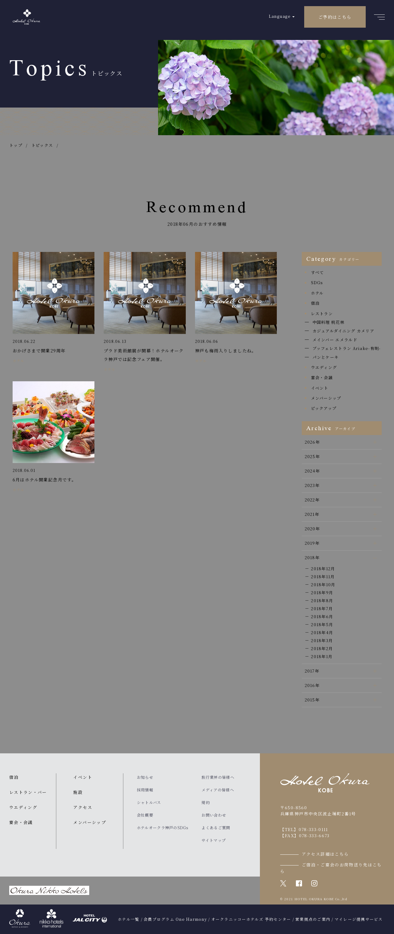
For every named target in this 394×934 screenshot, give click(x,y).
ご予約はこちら (335, 17)
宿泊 (315, 303)
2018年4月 (322, 632)
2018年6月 (322, 616)
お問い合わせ (213, 815)
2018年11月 (323, 576)
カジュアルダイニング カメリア (343, 331)
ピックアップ (324, 408)
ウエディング (324, 367)
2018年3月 (322, 640)
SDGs (317, 282)
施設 (78, 792)
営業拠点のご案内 (312, 919)
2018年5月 (322, 624)
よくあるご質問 (215, 827)
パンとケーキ (325, 357)
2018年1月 (321, 656)
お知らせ (145, 777)
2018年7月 (322, 608)
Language (280, 16)
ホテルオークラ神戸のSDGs (162, 827)
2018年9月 (322, 592)
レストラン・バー (28, 792)
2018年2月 (322, 648)
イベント (319, 388)
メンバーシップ (326, 398)
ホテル (317, 293)
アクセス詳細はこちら (325, 854)
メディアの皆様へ (217, 790)
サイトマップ (213, 840)
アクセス (82, 807)
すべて (317, 272)
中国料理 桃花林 (328, 322)
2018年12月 (323, 568)
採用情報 (145, 790)
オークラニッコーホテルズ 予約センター (251, 919)
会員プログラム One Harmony (175, 919)
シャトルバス (149, 802)
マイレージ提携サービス (359, 919)
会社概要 (145, 815)
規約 (205, 802)
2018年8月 (322, 600)
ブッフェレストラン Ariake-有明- (346, 348)
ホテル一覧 (128, 919)
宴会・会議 (322, 377)
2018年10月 (323, 584)
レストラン (322, 313)
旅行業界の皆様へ (217, 777)
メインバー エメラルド (334, 340)
